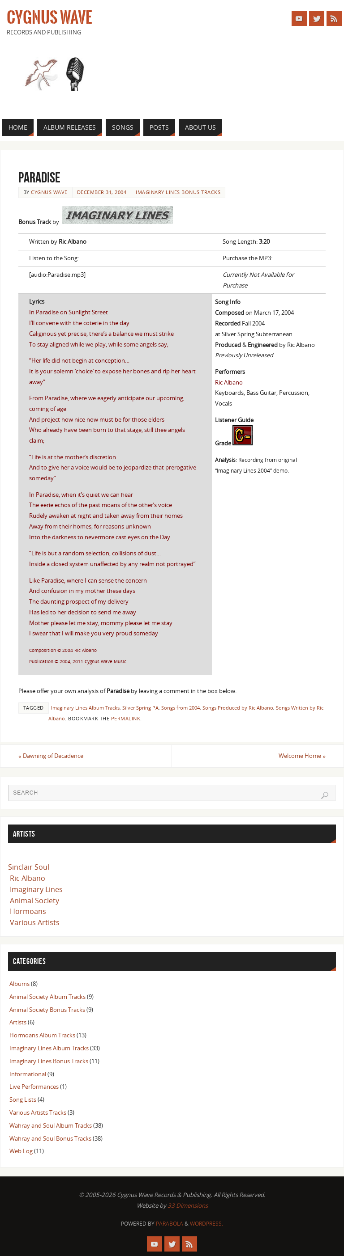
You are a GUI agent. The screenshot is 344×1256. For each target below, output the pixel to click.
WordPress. (206, 1223)
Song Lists (22, 1099)
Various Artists (35, 922)
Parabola (169, 1223)
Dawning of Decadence (50, 756)
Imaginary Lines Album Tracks (85, 707)
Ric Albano (27, 878)
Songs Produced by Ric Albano (237, 707)
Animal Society (34, 900)
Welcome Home (302, 756)
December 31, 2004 (102, 192)
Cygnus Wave (49, 18)
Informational (27, 1074)
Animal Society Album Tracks (47, 997)
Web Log (21, 1151)
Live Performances (34, 1087)
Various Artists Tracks (37, 1112)
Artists (17, 1022)
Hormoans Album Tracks (42, 1035)
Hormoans (28, 911)
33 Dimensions (188, 1205)
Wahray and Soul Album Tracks (50, 1125)
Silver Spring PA (140, 707)
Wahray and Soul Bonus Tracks (50, 1138)
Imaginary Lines (36, 889)
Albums (19, 984)
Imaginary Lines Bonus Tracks (178, 192)
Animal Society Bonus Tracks (47, 1010)
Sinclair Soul (28, 867)
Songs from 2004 (180, 707)
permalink (126, 718)
